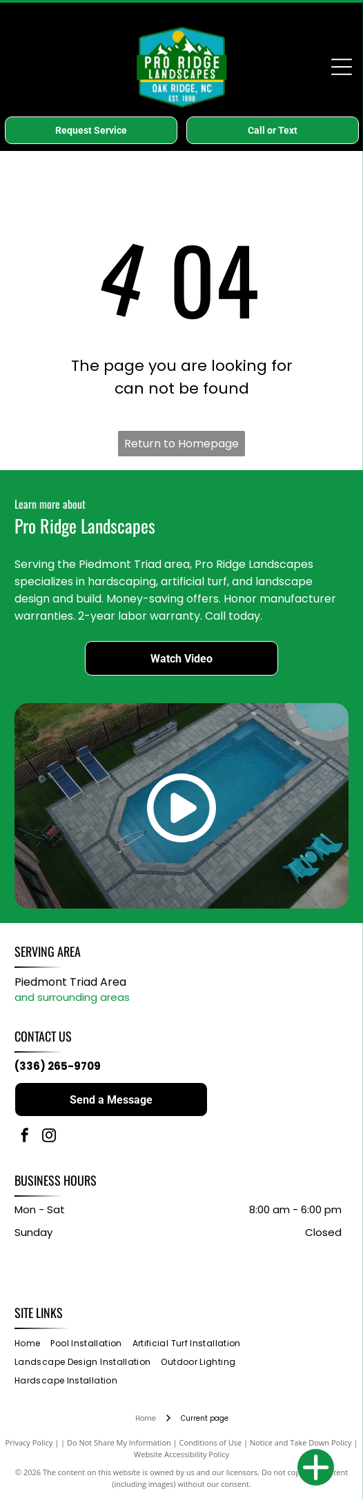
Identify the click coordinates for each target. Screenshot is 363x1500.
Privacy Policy (29, 1442)
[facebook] (24, 1137)
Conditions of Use (210, 1442)
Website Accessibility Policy (181, 1454)
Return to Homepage (181, 444)
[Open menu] (341, 67)
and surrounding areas (72, 997)
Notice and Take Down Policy (301, 1442)
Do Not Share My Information (119, 1442)
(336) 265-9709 (57, 1066)
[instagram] (49, 1137)
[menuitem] (32, 1344)
